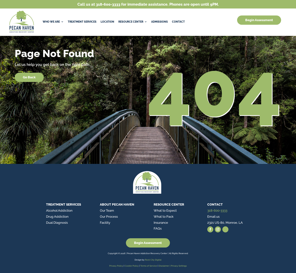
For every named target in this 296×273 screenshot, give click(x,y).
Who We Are (51, 21)
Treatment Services (82, 21)
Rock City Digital (153, 260)
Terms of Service (148, 266)
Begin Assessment (259, 20)
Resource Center (130, 21)
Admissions (159, 21)
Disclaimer (164, 266)
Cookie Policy (132, 266)
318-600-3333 (217, 210)
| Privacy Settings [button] (178, 266)
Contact (178, 21)
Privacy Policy (116, 266)
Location (107, 21)
